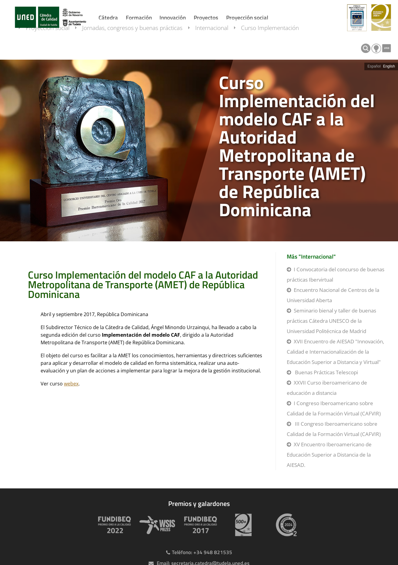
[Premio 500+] (242, 525)
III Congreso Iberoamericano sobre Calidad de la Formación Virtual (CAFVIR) (334, 429)
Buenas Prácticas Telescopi (326, 372)
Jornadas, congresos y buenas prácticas (138, 46)
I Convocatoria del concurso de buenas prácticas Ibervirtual (335, 274)
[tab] (199, 150)
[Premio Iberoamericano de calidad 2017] (199, 525)
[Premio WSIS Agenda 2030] (156, 525)
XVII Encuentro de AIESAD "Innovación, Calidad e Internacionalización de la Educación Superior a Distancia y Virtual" (335, 351)
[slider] (199, 150)
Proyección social (247, 17)
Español (373, 66)
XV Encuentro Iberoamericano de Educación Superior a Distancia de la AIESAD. (329, 454)
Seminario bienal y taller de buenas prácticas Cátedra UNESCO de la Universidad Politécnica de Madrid (331, 321)
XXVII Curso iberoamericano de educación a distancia (327, 387)
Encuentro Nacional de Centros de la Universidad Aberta (333, 295)
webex (71, 383)
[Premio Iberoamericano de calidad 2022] (113, 525)
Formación (139, 17)
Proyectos (206, 17)
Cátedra (108, 17)
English (389, 66)
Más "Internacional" (311, 256)
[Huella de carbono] (285, 525)
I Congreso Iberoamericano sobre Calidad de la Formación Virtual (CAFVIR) (334, 408)
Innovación (172, 17)
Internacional (217, 46)
